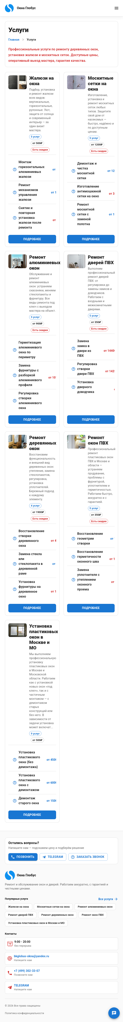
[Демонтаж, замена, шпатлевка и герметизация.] (15, 564)
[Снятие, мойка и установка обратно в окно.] (73, 171)
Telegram (52, 857)
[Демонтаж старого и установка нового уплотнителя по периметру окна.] (73, 580)
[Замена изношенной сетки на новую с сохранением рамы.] (73, 214)
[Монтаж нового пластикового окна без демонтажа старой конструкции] (15, 760)
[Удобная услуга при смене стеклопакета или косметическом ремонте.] (15, 218)
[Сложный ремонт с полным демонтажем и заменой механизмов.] (15, 375)
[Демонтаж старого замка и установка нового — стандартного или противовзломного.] (73, 348)
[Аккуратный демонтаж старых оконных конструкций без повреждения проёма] (15, 801)
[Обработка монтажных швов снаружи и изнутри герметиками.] (73, 557)
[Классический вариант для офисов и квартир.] (15, 169)
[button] (18, 907)
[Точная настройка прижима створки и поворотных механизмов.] (15, 401)
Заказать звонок (87, 857)
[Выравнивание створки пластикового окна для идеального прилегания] (73, 539)
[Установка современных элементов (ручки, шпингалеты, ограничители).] (15, 589)
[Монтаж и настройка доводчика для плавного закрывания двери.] (73, 387)
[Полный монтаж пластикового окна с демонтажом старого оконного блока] (15, 783)
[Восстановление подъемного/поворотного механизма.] (15, 192)
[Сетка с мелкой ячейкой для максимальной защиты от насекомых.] (73, 191)
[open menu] (116, 8)
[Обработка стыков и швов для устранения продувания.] (15, 350)
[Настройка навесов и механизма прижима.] (73, 369)
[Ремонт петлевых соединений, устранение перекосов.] (15, 538)
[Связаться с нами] (114, 1013)
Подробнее (32, 239)
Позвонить (22, 857)
